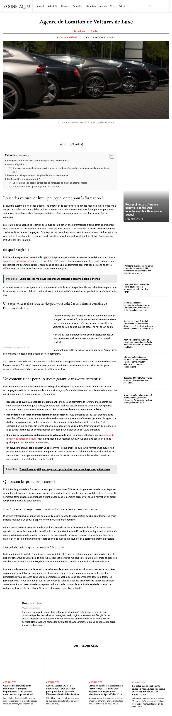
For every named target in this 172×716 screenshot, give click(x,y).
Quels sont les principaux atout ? (23, 179)
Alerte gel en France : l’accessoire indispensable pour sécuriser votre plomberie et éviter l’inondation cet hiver (138, 306)
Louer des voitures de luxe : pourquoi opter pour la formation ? (38, 160)
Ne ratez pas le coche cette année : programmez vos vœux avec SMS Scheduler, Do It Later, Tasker (148, 690)
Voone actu (62, 122)
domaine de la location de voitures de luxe (25, 261)
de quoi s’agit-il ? (15, 164)
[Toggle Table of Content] (110, 156)
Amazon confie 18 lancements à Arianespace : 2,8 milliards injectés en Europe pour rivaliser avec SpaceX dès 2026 (138, 399)
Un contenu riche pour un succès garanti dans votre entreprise (37, 175)
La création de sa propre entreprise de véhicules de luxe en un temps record (49, 183)
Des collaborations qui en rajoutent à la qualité (35, 186)
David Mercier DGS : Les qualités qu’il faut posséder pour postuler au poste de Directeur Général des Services (62, 690)
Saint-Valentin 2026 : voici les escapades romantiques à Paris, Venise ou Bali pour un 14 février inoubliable (138, 343)
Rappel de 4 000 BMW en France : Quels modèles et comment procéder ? (138, 380)
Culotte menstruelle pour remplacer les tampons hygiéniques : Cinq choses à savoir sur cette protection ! (18, 690)
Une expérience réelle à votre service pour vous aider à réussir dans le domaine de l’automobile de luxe (61, 170)
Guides (94, 31)
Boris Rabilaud (69, 37)
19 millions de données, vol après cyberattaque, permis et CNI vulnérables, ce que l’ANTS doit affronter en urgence (138, 269)
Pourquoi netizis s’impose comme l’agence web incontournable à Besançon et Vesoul (144, 209)
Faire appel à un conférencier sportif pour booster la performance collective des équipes (137, 288)
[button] (150, 6)
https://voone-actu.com (31, 608)
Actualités (79, 31)
